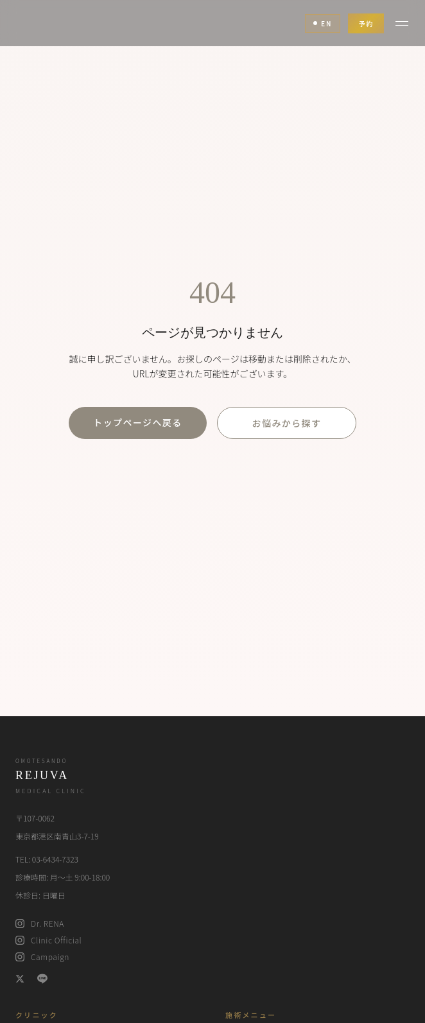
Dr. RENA (39, 923)
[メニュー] (402, 23)
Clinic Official (48, 940)
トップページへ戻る (137, 422)
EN (323, 23)
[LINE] (42, 979)
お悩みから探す (287, 423)
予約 (366, 23)
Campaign (42, 957)
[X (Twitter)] (19, 978)
